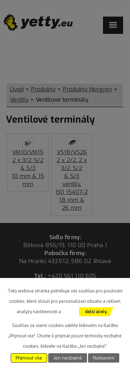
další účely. (96, 312)
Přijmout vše (29, 358)
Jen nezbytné (67, 358)
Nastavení (103, 358)
